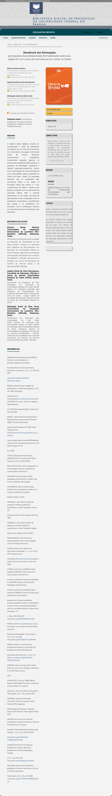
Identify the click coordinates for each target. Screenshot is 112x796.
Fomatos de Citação (56, 160)
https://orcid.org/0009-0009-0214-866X (22, 91)
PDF (50, 113)
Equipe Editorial (18, 38)
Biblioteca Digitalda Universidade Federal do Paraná (64, 21)
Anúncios (43, 38)
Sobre (52, 38)
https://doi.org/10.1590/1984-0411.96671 (22, 113)
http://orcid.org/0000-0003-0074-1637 (22, 104)
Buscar (103, 38)
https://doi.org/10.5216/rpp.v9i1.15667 (20, 761)
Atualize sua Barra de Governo (39, 1)
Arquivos (17, 44)
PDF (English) (54, 109)
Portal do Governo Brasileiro (15, 1)
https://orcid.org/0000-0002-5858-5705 (22, 77)
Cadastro (86, 32)
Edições (32, 38)
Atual (5, 38)
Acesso (99, 32)
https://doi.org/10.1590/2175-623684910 (21, 640)
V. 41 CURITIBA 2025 (30, 44)
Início (9, 44)
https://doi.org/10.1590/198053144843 (21, 619)
